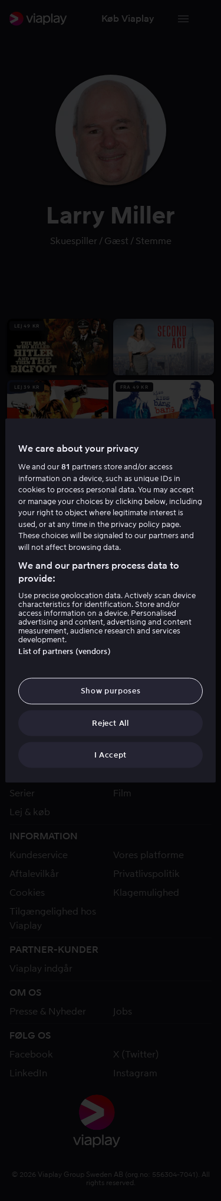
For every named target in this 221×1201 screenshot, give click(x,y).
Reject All (110, 722)
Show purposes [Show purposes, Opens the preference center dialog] (110, 690)
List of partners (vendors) (64, 651)
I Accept (110, 754)
